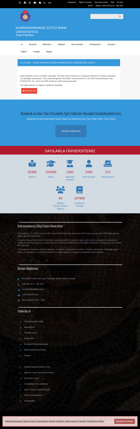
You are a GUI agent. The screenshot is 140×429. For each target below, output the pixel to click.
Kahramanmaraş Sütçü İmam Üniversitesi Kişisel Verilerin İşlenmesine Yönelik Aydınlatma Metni (54, 421)
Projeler (36, 52)
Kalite (24, 52)
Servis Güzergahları (33, 395)
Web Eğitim (29, 327)
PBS (112, 2)
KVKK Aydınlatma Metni (35, 349)
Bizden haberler (71, 131)
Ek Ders (120, 2)
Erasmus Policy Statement (36, 344)
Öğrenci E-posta (85, 2)
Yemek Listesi (30, 332)
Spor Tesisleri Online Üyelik (37, 389)
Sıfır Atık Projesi (31, 378)
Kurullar (112, 44)
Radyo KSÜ (29, 338)
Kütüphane (72, 2)
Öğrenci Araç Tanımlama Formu (39, 372)
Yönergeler (29, 400)
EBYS (90, 6)
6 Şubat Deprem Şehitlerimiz (37, 366)
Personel (32, 44)
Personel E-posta (101, 2)
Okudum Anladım (124, 421)
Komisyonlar (95, 44)
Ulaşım (27, 355)
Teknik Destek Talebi (34, 321)
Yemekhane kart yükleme (36, 384)
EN (49, 2)
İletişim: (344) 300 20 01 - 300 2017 (109, 6)
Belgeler (61, 44)
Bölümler (47, 44)
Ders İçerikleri (77, 44)
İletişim (49, 52)
